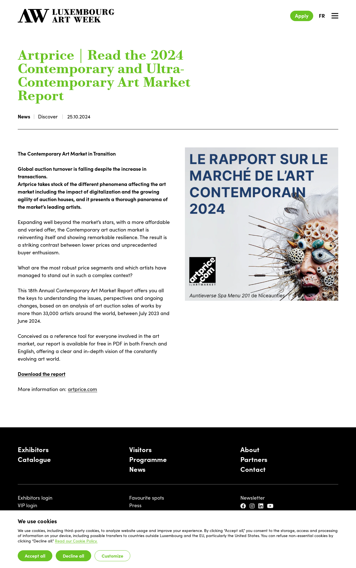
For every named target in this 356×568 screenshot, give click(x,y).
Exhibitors (33, 449)
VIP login (27, 505)
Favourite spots (146, 497)
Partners (253, 459)
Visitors (140, 449)
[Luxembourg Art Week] (66, 16)
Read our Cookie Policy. (76, 541)
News (24, 116)
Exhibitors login (35, 497)
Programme (148, 459)
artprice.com (82, 388)
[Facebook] (243, 506)
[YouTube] (271, 506)
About (249, 449)
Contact (252, 469)
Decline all (73, 556)
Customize (112, 556)
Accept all (35, 556)
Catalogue (34, 459)
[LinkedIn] (261, 506)
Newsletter (252, 497)
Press (135, 505)
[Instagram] (253, 506)
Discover (48, 116)
